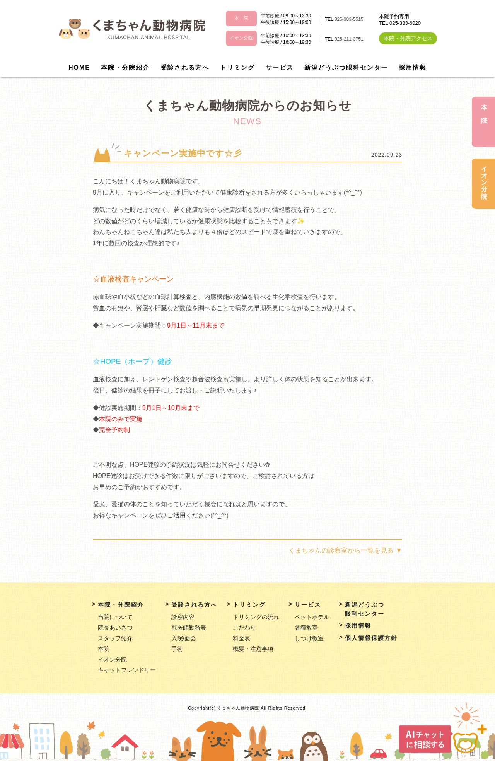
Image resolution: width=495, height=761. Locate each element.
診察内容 (183, 617)
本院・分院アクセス (408, 38)
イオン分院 (112, 659)
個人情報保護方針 (371, 638)
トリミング (237, 67)
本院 (103, 648)
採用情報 (413, 67)
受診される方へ (184, 67)
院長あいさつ (115, 627)
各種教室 (306, 627)
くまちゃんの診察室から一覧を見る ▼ (345, 550)
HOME (79, 67)
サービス (280, 67)
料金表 (241, 638)
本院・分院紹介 (125, 67)
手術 (177, 648)
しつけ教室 (309, 638)
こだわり (244, 627)
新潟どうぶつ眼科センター (346, 67)
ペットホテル (312, 617)
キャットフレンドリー (127, 670)
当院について (115, 617)
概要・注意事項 (253, 648)
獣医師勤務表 (188, 627)
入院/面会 (183, 638)
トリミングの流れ (256, 617)
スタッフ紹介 (115, 638)
